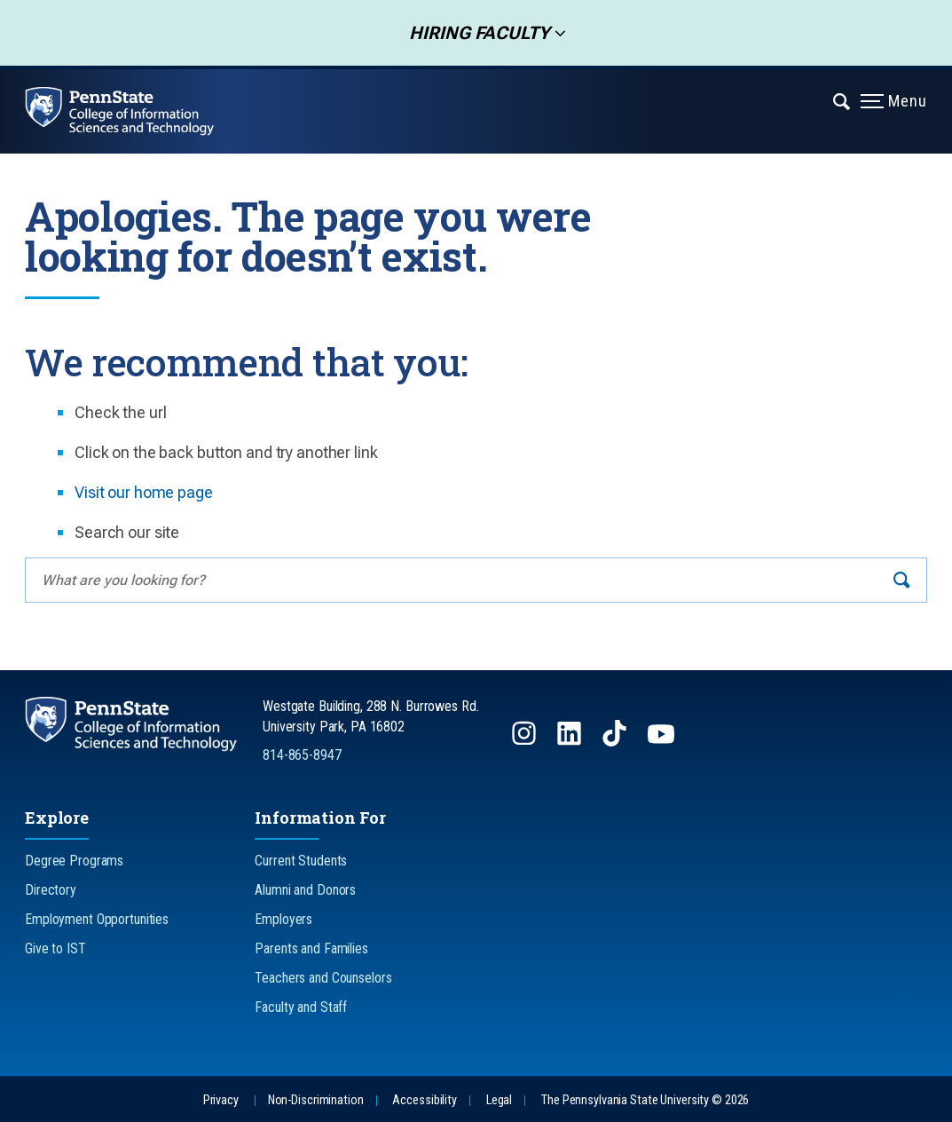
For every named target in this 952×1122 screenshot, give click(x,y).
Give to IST (55, 948)
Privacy (221, 1100)
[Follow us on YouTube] (663, 741)
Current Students (301, 860)
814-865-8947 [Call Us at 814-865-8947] (302, 755)
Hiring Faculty (473, 32)
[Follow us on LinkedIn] (571, 741)
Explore (57, 817)
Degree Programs (74, 860)
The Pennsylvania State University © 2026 (645, 1100)
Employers (283, 919)
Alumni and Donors (305, 889)
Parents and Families (311, 948)
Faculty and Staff (301, 1007)
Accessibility (424, 1100)
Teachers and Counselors (323, 977)
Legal (499, 1100)
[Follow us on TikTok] (616, 741)
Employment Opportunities (97, 919)
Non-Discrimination (316, 1100)
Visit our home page (144, 492)
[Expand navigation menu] (842, 100)
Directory (50, 889)
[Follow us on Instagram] (525, 741)
